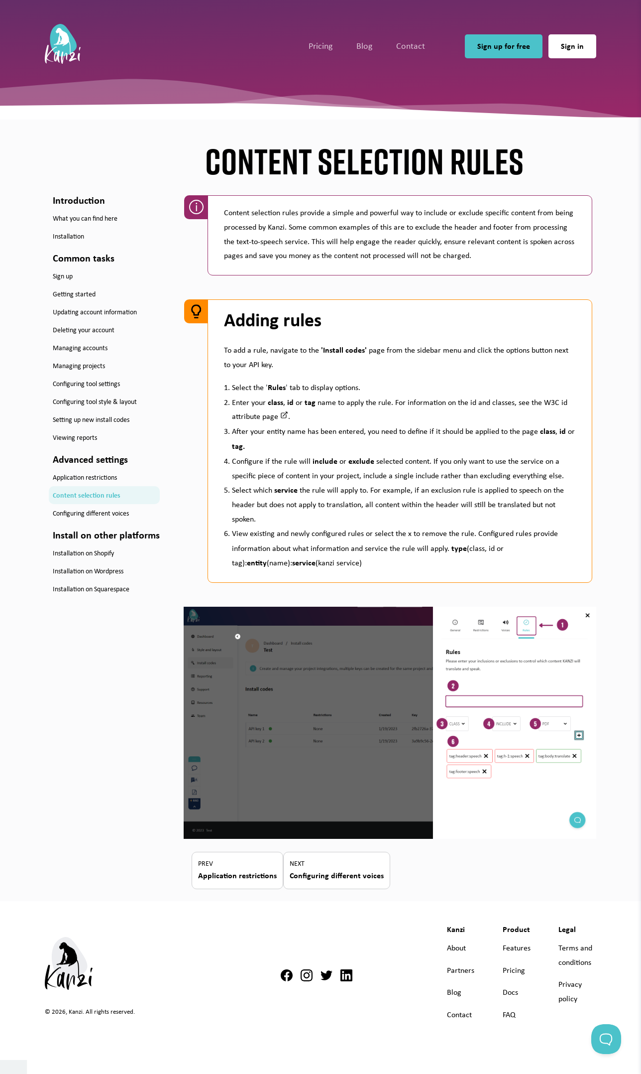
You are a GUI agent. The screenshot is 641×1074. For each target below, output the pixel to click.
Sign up (63, 275)
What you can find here (85, 218)
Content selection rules (86, 495)
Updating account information (95, 311)
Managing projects (79, 365)
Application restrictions (85, 477)
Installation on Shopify (83, 552)
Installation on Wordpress (88, 570)
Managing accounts (80, 347)
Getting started (74, 293)
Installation (68, 236)
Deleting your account (83, 329)
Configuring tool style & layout (95, 401)
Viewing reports (75, 437)
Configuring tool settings (86, 383)
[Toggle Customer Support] (606, 1039)
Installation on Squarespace (91, 588)
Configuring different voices (91, 513)
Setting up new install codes (91, 419)
